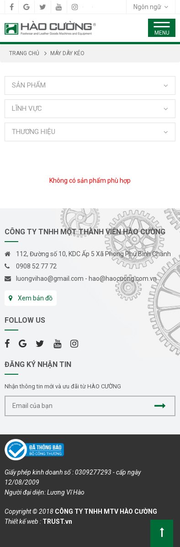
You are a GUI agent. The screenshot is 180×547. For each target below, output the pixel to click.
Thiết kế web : (23, 521)
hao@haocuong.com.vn (123, 278)
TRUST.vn (57, 521)
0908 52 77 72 (36, 266)
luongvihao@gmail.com (50, 278)
